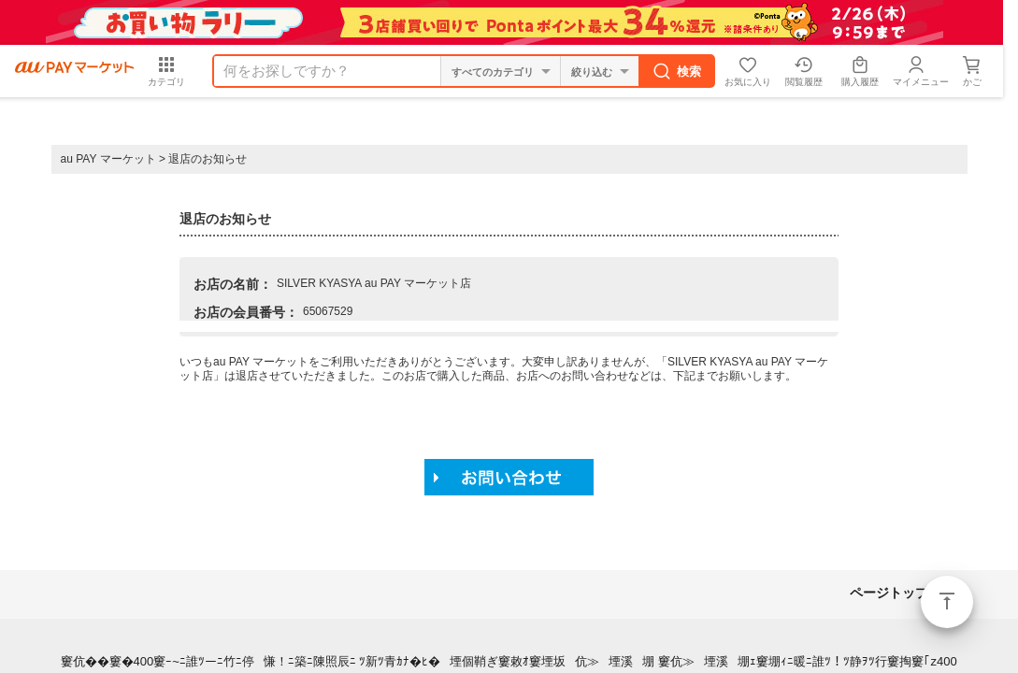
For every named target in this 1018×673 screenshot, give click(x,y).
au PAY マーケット (108, 158)
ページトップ (947, 602)
